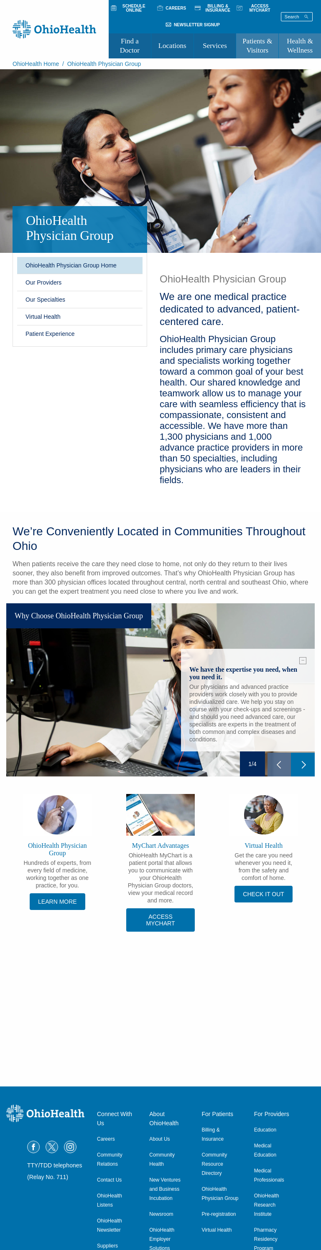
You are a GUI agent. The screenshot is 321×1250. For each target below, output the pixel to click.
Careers (106, 1139)
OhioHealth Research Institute (266, 1205)
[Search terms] (297, 16)
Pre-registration (219, 1214)
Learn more (57, 901)
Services (215, 46)
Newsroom (161, 1214)
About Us (159, 1139)
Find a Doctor (130, 45)
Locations (172, 46)
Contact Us (109, 1180)
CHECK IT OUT (263, 894)
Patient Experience (50, 333)
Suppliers (107, 1246)
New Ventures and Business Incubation (165, 1189)
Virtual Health (43, 316)
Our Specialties (45, 299)
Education (265, 1130)
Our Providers (43, 282)
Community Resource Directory (214, 1164)
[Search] (306, 16)
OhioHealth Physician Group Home (71, 265)
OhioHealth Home (36, 63)
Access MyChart (160, 920)
